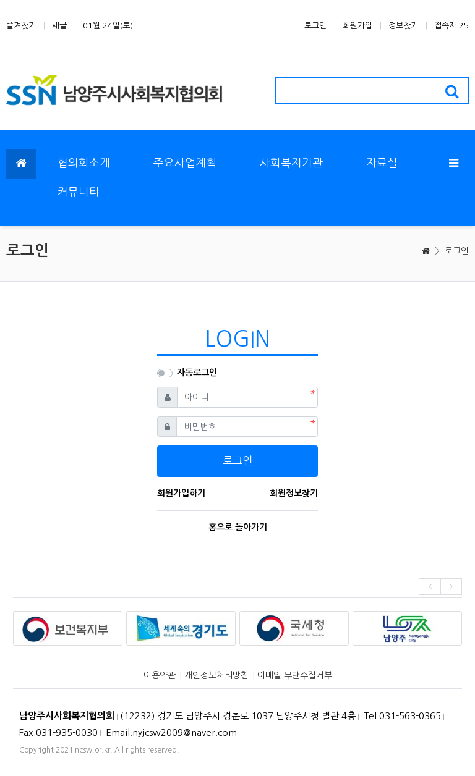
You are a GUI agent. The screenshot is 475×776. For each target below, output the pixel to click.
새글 (59, 26)
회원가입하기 (181, 493)
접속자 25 (451, 26)
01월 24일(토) (108, 26)
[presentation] (429, 586)
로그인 (315, 26)
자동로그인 (197, 372)
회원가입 (357, 26)
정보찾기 (403, 26)
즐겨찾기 (21, 26)
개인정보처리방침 (216, 675)
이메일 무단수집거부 (294, 675)
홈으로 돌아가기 (237, 527)
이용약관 (159, 675)
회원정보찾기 (294, 493)
